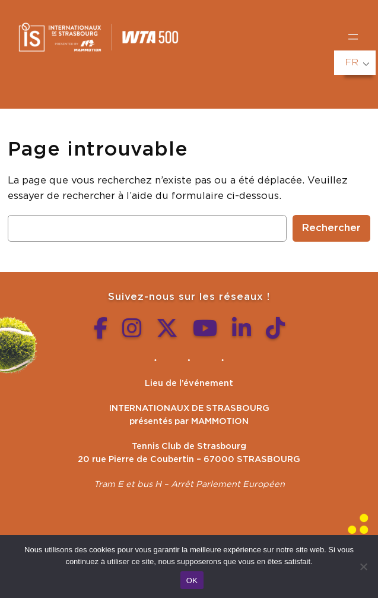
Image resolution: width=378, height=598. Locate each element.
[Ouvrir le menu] (353, 37)
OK (192, 580)
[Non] (363, 566)
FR (351, 62)
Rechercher (331, 228)
